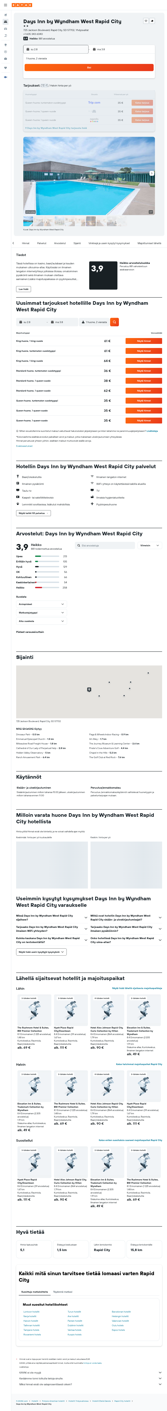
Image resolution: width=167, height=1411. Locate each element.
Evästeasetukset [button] (24, 446)
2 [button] (78, 79)
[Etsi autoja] (5, 28)
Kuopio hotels (74, 1334)
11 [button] (39, 95)
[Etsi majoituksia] (5, 22)
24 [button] (31, 111)
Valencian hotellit (120, 1320)
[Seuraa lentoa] (5, 51)
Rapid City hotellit (122, 1401)
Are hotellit (73, 1316)
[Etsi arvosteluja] (107, 545)
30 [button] (78, 111)
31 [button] (31, 118)
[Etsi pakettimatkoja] (5, 35)
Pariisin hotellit (75, 1320)
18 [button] (39, 103)
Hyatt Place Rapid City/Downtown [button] (63, 1029)
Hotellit (35, 1401)
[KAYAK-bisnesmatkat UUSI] (5, 58)
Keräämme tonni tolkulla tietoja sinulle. (90, 1378)
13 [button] (54, 95)
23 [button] (78, 103)
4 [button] (39, 87)
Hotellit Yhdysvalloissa (78, 1401)
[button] (5, 5)
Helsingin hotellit (120, 1316)
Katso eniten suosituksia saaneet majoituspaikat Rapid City (130, 1140)
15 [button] (70, 95)
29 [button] (70, 111)
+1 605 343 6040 (33, 34)
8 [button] (70, 87)
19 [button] (47, 103)
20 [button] (54, 103)
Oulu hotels (117, 1325)
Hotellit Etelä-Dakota (101, 1401)
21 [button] (62, 103)
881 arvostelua (47, 38)
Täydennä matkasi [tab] (62, 1291)
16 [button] (78, 95)
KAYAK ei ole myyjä (90, 1372)
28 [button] (62, 111)
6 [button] (54, 87)
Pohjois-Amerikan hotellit (53, 1401)
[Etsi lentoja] (5, 15)
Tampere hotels (31, 1329)
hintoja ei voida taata (92, 1363)
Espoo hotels (118, 1329)
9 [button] (78, 87)
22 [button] (70, 103)
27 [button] (54, 111)
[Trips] (5, 68)
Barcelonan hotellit (121, 1311)
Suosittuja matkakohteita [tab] (34, 1291)
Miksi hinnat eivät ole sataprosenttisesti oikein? (90, 1384)
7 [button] (62, 87)
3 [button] (31, 87)
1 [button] (70, 79)
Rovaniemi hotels (32, 1334)
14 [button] (62, 95)
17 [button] (31, 103)
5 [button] (47, 87)
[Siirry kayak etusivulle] (22, 5)
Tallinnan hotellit (31, 1325)
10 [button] (31, 95)
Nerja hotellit (29, 1316)
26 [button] (46, 111)
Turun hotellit (74, 1311)
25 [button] (39, 111)
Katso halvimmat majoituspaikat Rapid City (139, 1064)
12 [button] (47, 95)
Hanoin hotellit (30, 1320)
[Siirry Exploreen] (5, 45)
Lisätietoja (152, 431)
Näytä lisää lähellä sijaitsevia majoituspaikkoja (137, 988)
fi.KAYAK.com (22, 1401)
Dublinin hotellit (76, 1325)
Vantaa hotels (74, 1329)
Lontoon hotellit (31, 1311)
